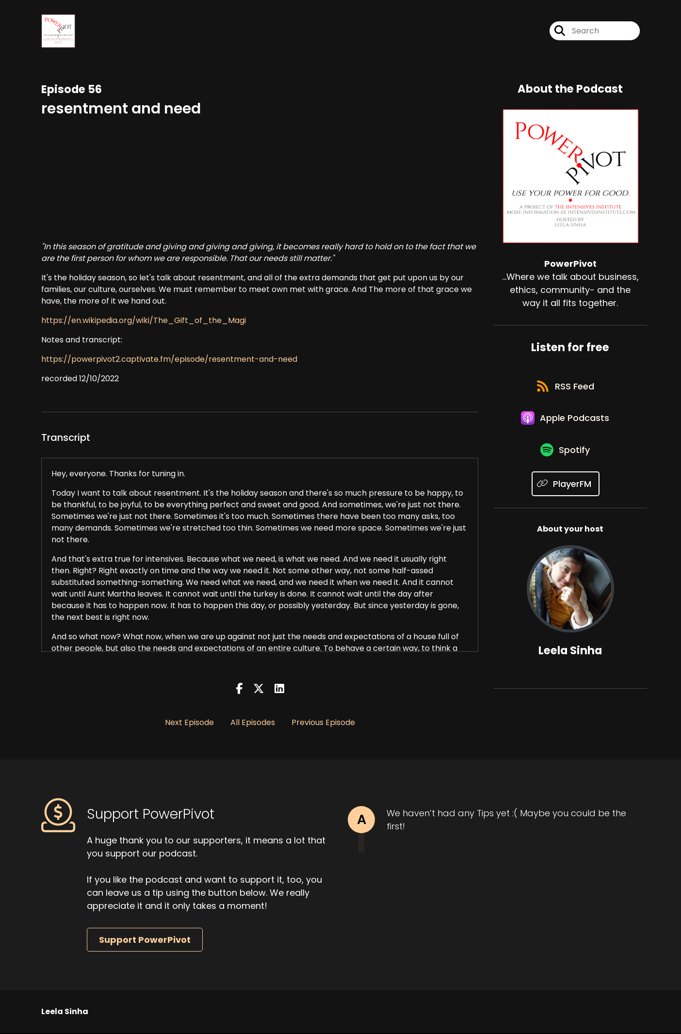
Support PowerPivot (145, 941)
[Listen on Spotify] (566, 458)
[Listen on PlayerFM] (566, 493)
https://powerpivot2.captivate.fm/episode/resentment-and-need (169, 360)
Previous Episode (323, 723)
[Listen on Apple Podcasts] (565, 423)
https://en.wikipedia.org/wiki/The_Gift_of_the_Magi (143, 321)
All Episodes (252, 723)
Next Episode (189, 723)
